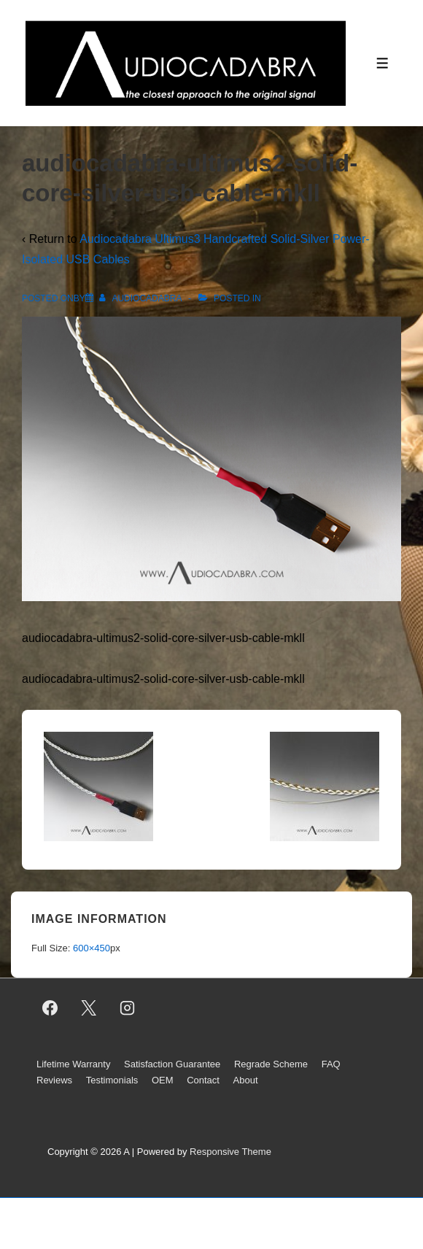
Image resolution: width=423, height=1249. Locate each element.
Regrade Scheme (271, 1064)
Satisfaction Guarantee (172, 1064)
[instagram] (127, 1008)
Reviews (54, 1080)
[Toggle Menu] (382, 63)
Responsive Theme (230, 1151)
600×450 (91, 948)
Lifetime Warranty (73, 1064)
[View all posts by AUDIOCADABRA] (141, 298)
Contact (203, 1080)
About (245, 1080)
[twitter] (89, 1008)
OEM (163, 1080)
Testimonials (112, 1080)
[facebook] (50, 1008)
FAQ (331, 1064)
